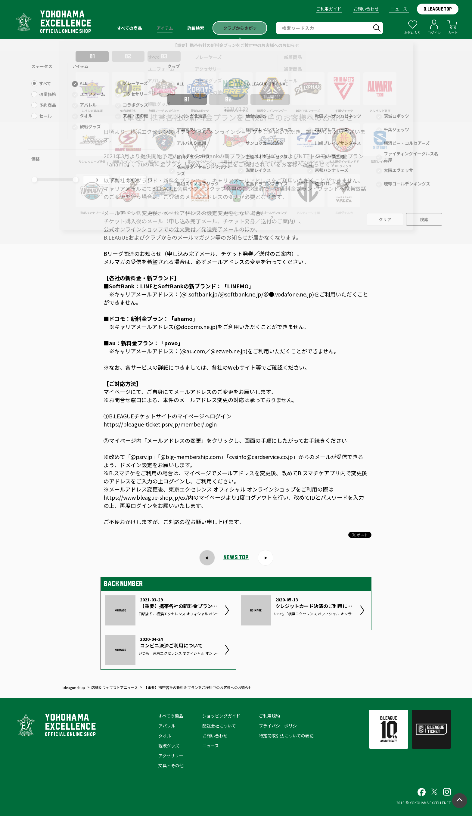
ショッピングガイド (221, 716)
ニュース (399, 9)
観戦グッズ (168, 746)
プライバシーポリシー (280, 726)
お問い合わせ (366, 9)
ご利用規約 (269, 716)
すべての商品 (170, 716)
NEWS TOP (236, 557)
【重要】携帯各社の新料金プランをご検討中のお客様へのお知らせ (236, 45)
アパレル (166, 726)
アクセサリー (170, 755)
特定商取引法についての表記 (286, 736)
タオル (164, 736)
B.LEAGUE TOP (438, 9)
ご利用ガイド (328, 9)
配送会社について (219, 726)
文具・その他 (171, 765)
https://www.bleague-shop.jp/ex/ (146, 497)
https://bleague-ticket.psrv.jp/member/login (160, 424)
